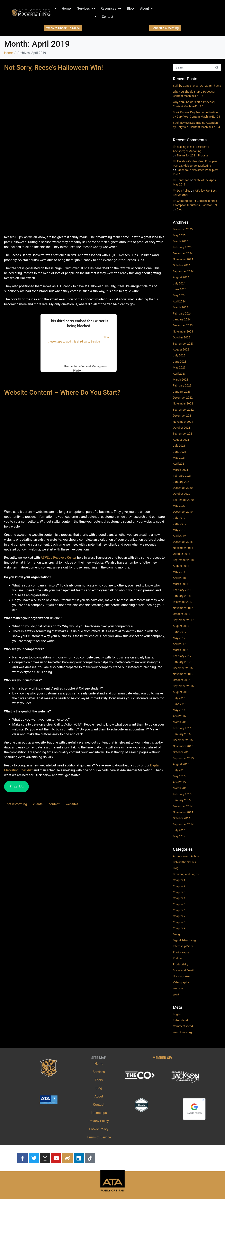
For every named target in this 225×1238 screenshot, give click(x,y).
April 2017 (179, 644)
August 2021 (181, 439)
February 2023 (182, 385)
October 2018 (181, 553)
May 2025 (179, 235)
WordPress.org (182, 1032)
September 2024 (183, 271)
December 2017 (183, 601)
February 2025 (182, 247)
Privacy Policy (99, 1121)
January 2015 (182, 800)
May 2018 (179, 571)
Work (176, 994)
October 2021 (181, 427)
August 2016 (181, 692)
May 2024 (179, 295)
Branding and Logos (186, 874)
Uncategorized (182, 976)
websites (72, 804)
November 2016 (183, 674)
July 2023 (179, 355)
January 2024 (182, 319)
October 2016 (181, 680)
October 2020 (181, 493)
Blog (179, 209)
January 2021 (182, 481)
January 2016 (182, 734)
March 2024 (180, 307)
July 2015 (179, 770)
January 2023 (182, 391)
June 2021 (179, 451)
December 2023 (183, 325)
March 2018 (180, 583)
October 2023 (181, 337)
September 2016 (183, 686)
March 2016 (180, 722)
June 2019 (179, 523)
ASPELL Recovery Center (58, 557)
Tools (99, 1080)
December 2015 (183, 740)
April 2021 (179, 463)
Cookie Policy (98, 1129)
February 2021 (182, 475)
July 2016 (179, 698)
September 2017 (183, 620)
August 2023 (181, 349)
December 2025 (183, 229)
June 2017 (179, 632)
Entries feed (180, 1020)
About (98, 1096)
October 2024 (181, 265)
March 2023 (180, 379)
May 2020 (179, 505)
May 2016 (179, 710)
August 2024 (181, 277)
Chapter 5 (179, 904)
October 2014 (181, 818)
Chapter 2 (179, 886)
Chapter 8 (179, 922)
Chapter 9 (179, 928)
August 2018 (181, 565)
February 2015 (182, 794)
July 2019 (179, 517)
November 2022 (183, 403)
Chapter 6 (179, 910)
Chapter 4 (179, 898)
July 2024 (179, 283)
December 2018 (183, 541)
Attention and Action (186, 856)
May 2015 (179, 776)
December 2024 (183, 253)
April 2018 (179, 578)
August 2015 (181, 764)
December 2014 (183, 806)
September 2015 (183, 758)
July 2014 (179, 830)
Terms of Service (99, 1137)
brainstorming (17, 804)
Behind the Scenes (184, 862)
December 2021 (183, 415)
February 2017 (182, 656)
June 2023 (179, 361)
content (54, 804)
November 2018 (183, 547)
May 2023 (179, 367)
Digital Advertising (184, 940)
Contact (98, 1105)
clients (38, 804)
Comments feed (183, 1026)
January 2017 (182, 662)
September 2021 (183, 433)
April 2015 (179, 782)
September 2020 (183, 499)
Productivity (180, 964)
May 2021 (179, 457)
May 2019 (179, 529)
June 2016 (179, 704)
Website (178, 988)
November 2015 (183, 746)
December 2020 (183, 487)
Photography (181, 952)
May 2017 (179, 638)
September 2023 (183, 343)
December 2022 (183, 397)
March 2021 (180, 469)
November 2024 (183, 259)
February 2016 (182, 728)
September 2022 (183, 409)
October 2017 (181, 614)
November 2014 (183, 812)
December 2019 (183, 511)
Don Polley (183, 190)
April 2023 (179, 373)
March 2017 (180, 650)
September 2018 (183, 560)
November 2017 (183, 608)
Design (177, 934)
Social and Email (183, 970)
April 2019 (179, 535)
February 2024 (182, 313)
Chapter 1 (179, 880)
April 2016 (179, 716)
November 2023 (183, 331)
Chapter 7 (179, 916)
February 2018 (182, 590)
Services (99, 1072)
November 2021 (183, 421)
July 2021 (179, 445)
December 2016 (183, 668)
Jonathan (183, 180)
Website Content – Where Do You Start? (62, 392)
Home (98, 1064)
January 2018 (182, 596)
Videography (181, 982)
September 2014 (183, 824)
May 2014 (179, 836)
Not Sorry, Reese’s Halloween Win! (53, 67)
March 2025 (180, 241)
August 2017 (181, 626)
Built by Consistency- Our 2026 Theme (197, 85)
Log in (177, 1014)
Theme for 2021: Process (192, 155)
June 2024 (179, 289)
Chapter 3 (179, 892)
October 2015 (181, 752)
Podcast (178, 958)
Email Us (16, 786)
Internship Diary (183, 946)
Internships (99, 1113)
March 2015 (180, 788)
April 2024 (179, 301)
